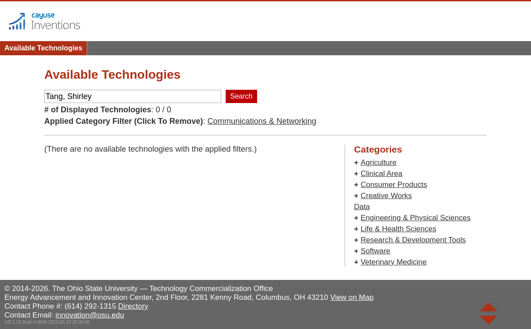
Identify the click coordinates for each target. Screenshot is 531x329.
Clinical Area (382, 173)
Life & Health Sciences (398, 229)
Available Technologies (43, 48)
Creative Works (386, 195)
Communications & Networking (262, 121)
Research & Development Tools (413, 240)
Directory (133, 306)
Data (362, 207)
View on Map (351, 297)
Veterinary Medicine (394, 262)
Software (375, 251)
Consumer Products (394, 184)
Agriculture (378, 162)
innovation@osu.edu (89, 315)
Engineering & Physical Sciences (416, 218)
